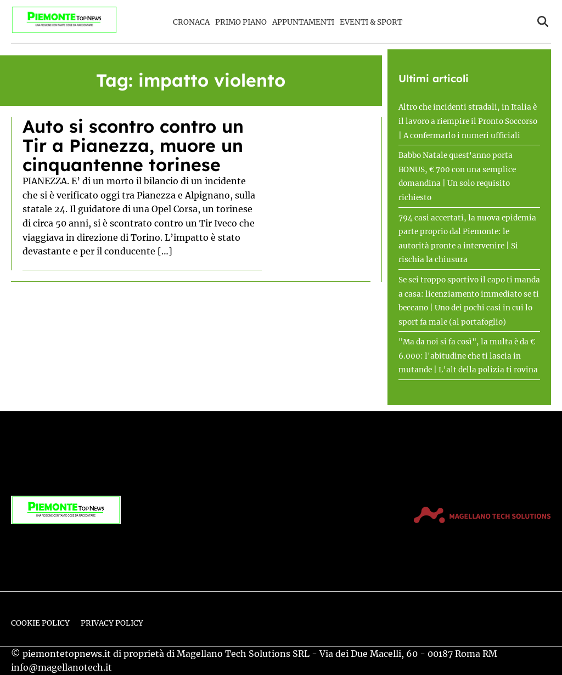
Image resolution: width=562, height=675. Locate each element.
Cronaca (191, 22)
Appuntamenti (303, 22)
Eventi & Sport (371, 22)
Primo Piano (241, 22)
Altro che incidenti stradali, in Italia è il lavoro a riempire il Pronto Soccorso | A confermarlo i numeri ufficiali (467, 121)
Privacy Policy (112, 623)
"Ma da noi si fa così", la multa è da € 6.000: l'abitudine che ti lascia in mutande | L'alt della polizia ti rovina (468, 356)
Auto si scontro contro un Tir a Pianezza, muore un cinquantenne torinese (133, 145)
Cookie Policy (40, 623)
